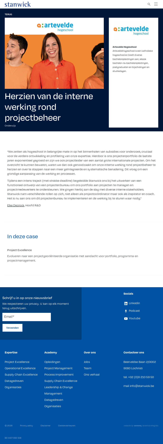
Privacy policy (26, 425)
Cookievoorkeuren (66, 425)
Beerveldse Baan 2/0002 (140, 362)
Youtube (132, 318)
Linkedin (132, 303)
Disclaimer (46, 425)
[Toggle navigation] (156, 4)
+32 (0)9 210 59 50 (141, 377)
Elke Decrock (15, 210)
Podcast (132, 310)
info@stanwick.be (142, 386)
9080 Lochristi (133, 368)
